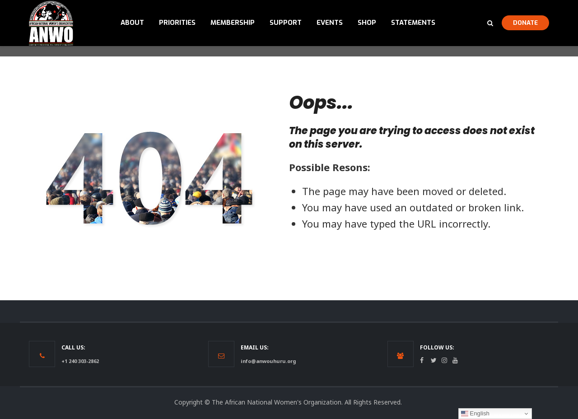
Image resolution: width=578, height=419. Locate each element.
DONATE (525, 23)
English (475, 413)
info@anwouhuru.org (268, 361)
